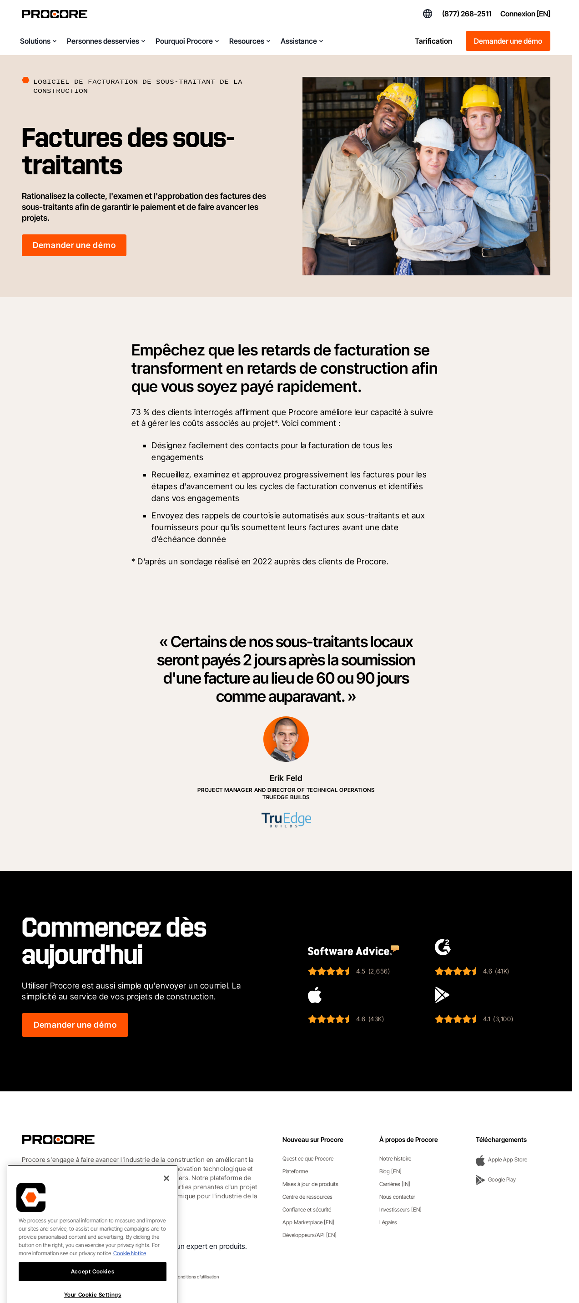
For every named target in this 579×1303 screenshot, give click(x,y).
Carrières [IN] (394, 1184)
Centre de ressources (307, 1196)
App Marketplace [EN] (308, 1222)
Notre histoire (395, 1158)
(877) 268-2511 (466, 13)
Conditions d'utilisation (197, 1276)
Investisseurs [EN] (400, 1209)
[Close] (166, 1206)
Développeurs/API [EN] (309, 1235)
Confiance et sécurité (306, 1209)
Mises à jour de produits (310, 1184)
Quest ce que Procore (307, 1158)
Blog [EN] (390, 1171)
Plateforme (295, 1171)
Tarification (433, 41)
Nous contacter (397, 1196)
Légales (388, 1222)
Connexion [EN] (525, 13)
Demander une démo (508, 41)
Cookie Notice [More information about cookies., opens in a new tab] (129, 1281)
